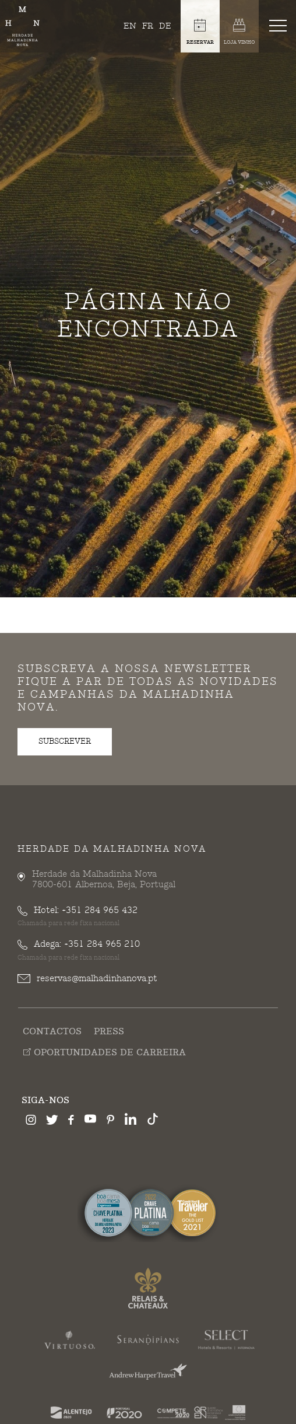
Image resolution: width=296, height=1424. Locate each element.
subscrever (64, 741)
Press (109, 1032)
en (130, 26)
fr (147, 26)
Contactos (52, 1032)
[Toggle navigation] (280, 25)
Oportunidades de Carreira (104, 1052)
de (165, 26)
